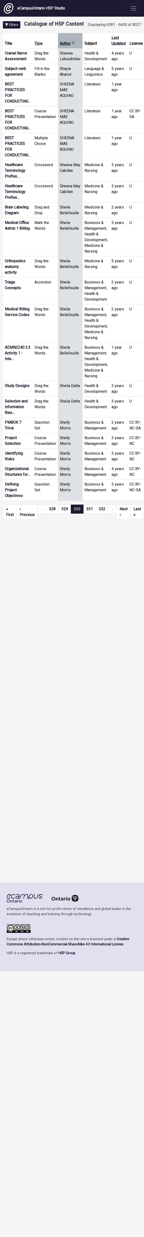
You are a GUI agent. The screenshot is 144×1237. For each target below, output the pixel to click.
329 (64, 509)
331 (89, 509)
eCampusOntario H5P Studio (34, 8)
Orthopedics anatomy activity (15, 267)
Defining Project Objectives (14, 490)
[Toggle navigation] (133, 8)
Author (67, 43)
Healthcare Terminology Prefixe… (15, 171)
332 (102, 509)
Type (38, 43)
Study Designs (17, 385)
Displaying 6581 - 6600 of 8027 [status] (114, 24)
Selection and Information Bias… (16, 407)
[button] (11, 25)
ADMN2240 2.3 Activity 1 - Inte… (17, 353)
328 (52, 509)
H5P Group (66, 953)
